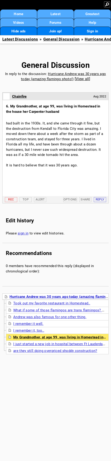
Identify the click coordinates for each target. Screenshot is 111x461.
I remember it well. (28, 324)
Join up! (55, 31)
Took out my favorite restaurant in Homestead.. (51, 303)
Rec (11, 199)
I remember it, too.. (28, 330)
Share (85, 199)
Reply (100, 199)
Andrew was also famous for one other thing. (49, 317)
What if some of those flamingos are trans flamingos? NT (60, 310)
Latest (55, 14)
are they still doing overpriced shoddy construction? (55, 351)
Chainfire (19, 96)
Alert (40, 199)
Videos (18, 23)
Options (70, 199)
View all (82, 79)
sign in (23, 233)
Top (26, 199)
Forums (56, 23)
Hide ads (18, 31)
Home (18, 14)
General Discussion (61, 39)
